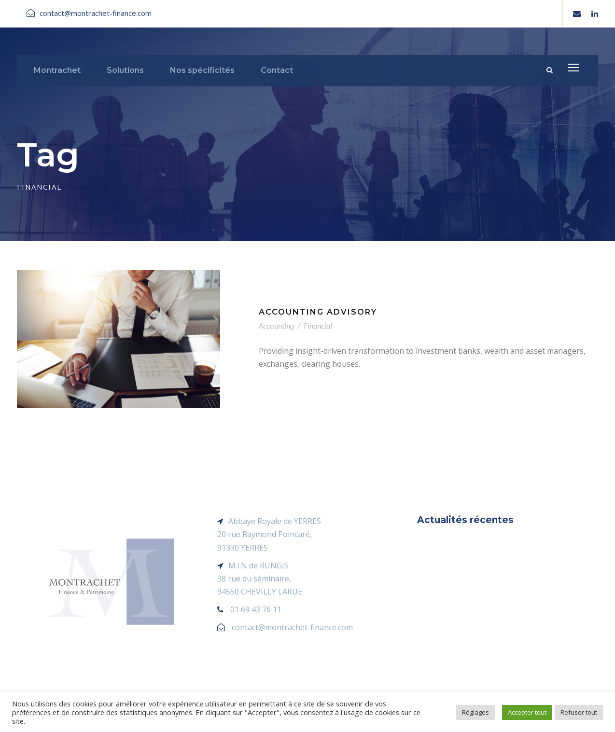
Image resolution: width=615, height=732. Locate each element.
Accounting (276, 326)
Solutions (125, 70)
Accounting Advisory (318, 312)
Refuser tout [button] (578, 712)
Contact (277, 70)
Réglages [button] (475, 712)
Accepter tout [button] (527, 712)
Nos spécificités (202, 70)
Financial (318, 326)
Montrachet (57, 70)
